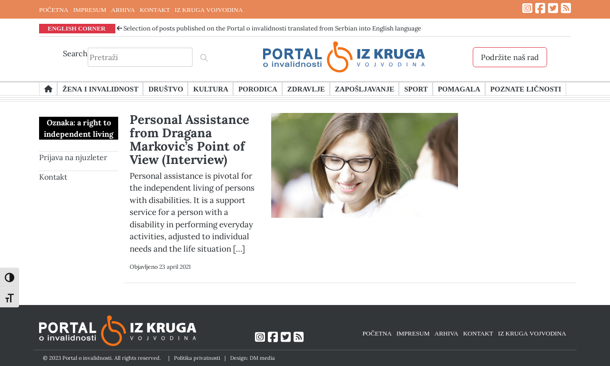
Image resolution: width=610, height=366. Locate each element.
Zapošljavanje (364, 88)
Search (75, 53)
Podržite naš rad (510, 57)
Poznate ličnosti (525, 88)
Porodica (257, 88)
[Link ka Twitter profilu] (553, 8)
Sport (415, 88)
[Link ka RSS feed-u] (566, 8)
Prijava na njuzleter (73, 157)
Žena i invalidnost (100, 88)
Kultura (210, 88)
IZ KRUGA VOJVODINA (209, 9)
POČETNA (53, 9)
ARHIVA (123, 9)
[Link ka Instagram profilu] (527, 8)
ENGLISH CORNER (77, 28)
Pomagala (459, 88)
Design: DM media (252, 358)
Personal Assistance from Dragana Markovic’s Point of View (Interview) (189, 139)
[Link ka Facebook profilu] (540, 8)
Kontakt (53, 177)
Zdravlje (306, 88)
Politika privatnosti (197, 358)
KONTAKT (155, 9)
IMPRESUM (89, 9)
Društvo (165, 88)
